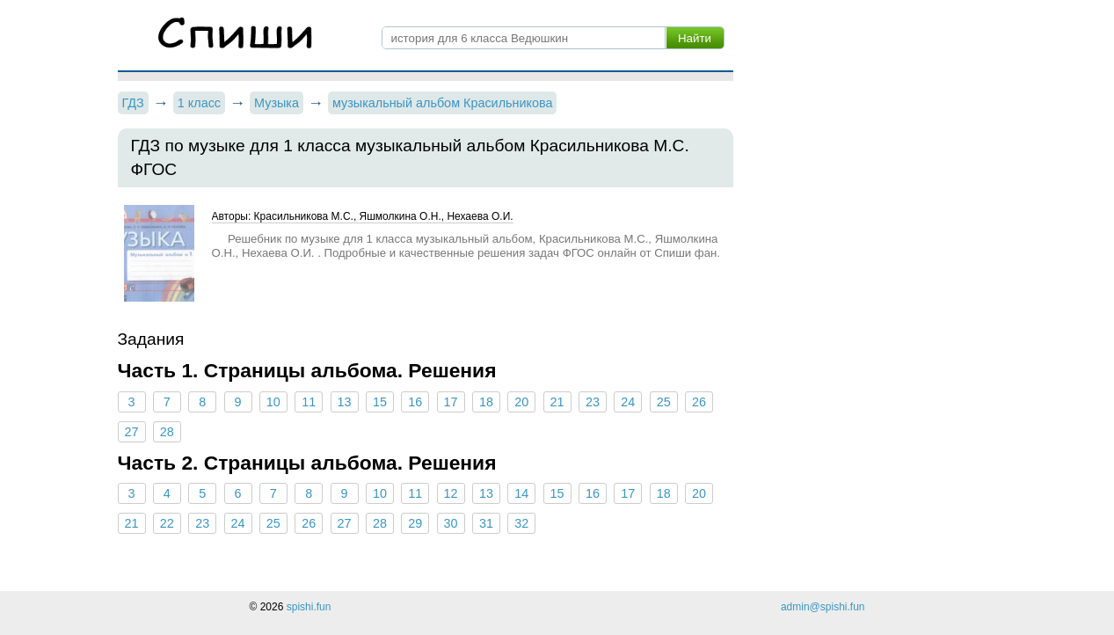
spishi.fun (309, 607)
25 (664, 402)
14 (521, 493)
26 (699, 402)
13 (345, 402)
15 (380, 402)
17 (451, 402)
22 (167, 523)
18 (486, 402)
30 (451, 523)
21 (557, 402)
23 (593, 402)
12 (451, 493)
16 (415, 402)
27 (131, 432)
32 (521, 523)
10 (273, 402)
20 (521, 402)
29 (415, 523)
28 (167, 432)
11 (309, 402)
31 (486, 523)
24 (628, 402)
